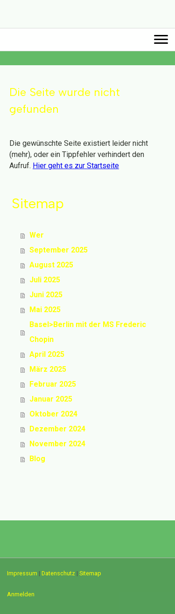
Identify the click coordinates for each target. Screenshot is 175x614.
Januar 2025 (50, 399)
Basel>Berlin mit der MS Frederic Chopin (87, 332)
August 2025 (51, 264)
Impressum (22, 573)
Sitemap (90, 573)
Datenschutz (58, 573)
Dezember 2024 (57, 428)
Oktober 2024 (53, 413)
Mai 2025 (45, 309)
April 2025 (46, 354)
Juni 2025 (46, 294)
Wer (36, 235)
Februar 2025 (52, 384)
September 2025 (58, 250)
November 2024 (57, 443)
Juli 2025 (44, 279)
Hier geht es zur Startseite (76, 165)
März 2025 (47, 369)
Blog (37, 458)
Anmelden (21, 594)
